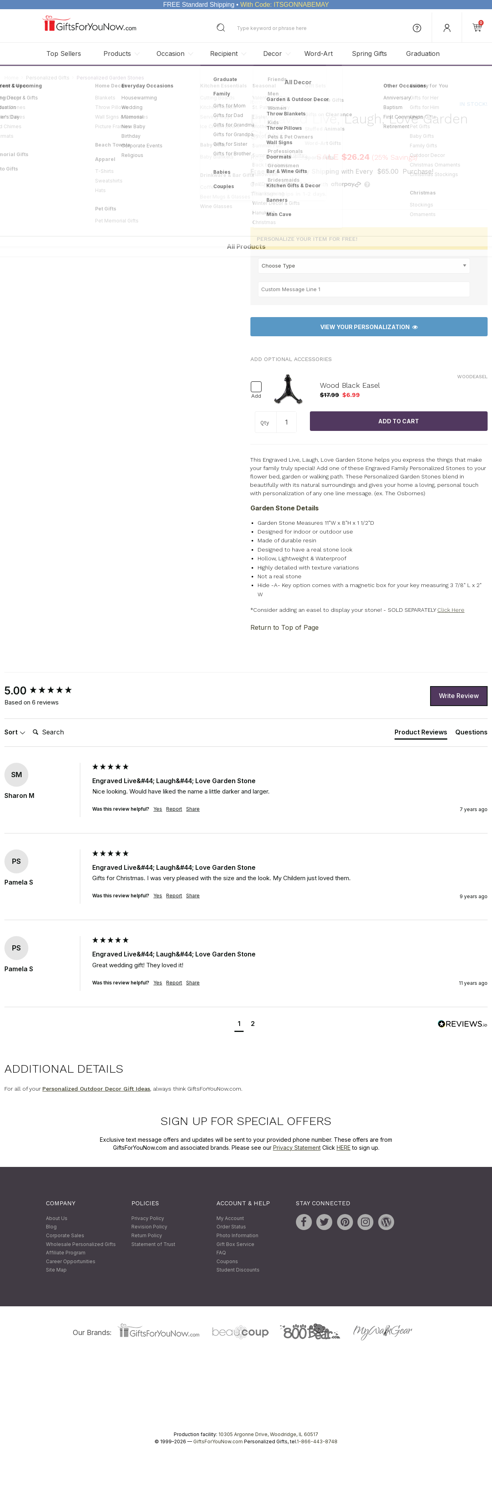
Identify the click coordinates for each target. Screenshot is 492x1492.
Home (11, 78)
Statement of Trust (153, 1244)
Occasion (170, 54)
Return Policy (146, 1235)
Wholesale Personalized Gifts (81, 1244)
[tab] (421, 734)
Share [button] (193, 809)
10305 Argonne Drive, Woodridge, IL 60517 (268, 1434)
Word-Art (318, 54)
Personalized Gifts (47, 78)
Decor (272, 54)
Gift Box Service (235, 1244)
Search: (29, 723)
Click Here (450, 610)
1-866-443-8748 (317, 1441)
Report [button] (174, 809)
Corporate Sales (65, 1235)
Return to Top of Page (284, 627)
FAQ (221, 1253)
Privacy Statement (297, 1147)
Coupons (227, 1261)
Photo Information (237, 1235)
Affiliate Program (65, 1253)
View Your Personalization (369, 326)
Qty (264, 423)
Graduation (423, 54)
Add (256, 396)
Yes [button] (157, 809)
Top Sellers (63, 54)
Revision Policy (149, 1227)
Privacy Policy (147, 1218)
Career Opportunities (70, 1261)
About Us (56, 1218)
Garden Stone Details (284, 508)
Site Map (56, 1270)
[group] (46, 691)
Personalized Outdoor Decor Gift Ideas (96, 1089)
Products (117, 54)
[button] (239, 1024)
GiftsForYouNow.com (218, 1441)
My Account (230, 1218)
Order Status (231, 1227)
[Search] (61, 732)
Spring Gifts (369, 54)
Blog (51, 1227)
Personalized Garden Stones (110, 78)
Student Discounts (238, 1270)
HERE (344, 1147)
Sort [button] (15, 732)
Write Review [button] (459, 696)
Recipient (224, 54)
